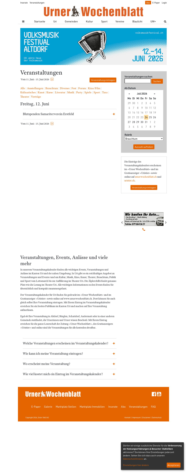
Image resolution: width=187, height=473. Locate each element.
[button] (124, 222)
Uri (55, 21)
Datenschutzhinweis (133, 458)
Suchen (157, 81)
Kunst (41, 92)
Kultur (89, 21)
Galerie (48, 406)
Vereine (120, 21)
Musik (70, 92)
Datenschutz (157, 417)
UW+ (153, 21)
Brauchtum (51, 88)
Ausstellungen (35, 88)
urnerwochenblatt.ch (146, 176)
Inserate (24, 2)
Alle (22, 88)
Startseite (39, 21)
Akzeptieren (173, 465)
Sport (104, 21)
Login (164, 2)
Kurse (49, 92)
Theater (24, 96)
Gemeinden (71, 21)
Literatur (60, 92)
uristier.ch (129, 180)
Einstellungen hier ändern (136, 465)
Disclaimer (146, 417)
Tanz (105, 92)
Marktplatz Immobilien (92, 406)
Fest (73, 88)
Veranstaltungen (37, 2)
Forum (82, 88)
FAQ (153, 406)
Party (79, 92)
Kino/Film (94, 88)
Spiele (87, 92)
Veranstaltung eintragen (103, 79)
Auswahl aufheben (144, 146)
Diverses (64, 88)
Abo (148, 2)
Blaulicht (137, 21)
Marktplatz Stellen (66, 406)
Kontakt (128, 417)
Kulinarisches (28, 92)
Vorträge (36, 96)
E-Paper (156, 2)
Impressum (136, 417)
